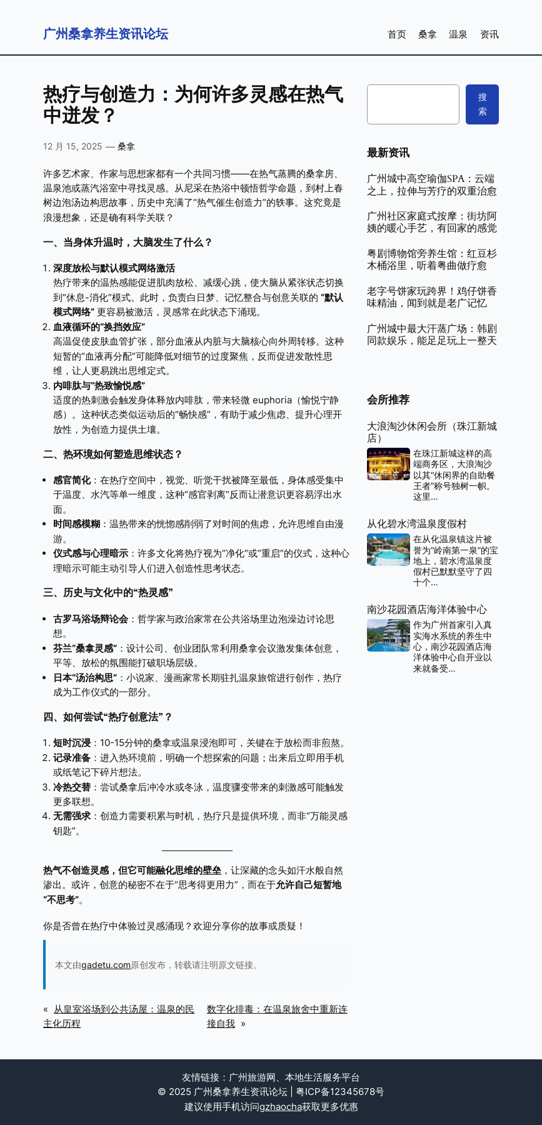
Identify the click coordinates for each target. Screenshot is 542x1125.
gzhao (272, 1106)
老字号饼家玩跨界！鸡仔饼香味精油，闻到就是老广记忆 (432, 298)
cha (294, 1106)
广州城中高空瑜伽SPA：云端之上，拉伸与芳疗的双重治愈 (432, 185)
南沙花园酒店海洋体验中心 (427, 610)
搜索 (482, 103)
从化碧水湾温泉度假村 (417, 524)
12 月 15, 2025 (73, 146)
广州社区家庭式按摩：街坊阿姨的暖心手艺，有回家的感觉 (432, 223)
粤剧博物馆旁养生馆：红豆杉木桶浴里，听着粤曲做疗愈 (432, 260)
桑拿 (126, 146)
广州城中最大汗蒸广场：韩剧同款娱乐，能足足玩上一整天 (432, 335)
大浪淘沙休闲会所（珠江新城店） (432, 433)
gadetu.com (106, 964)
